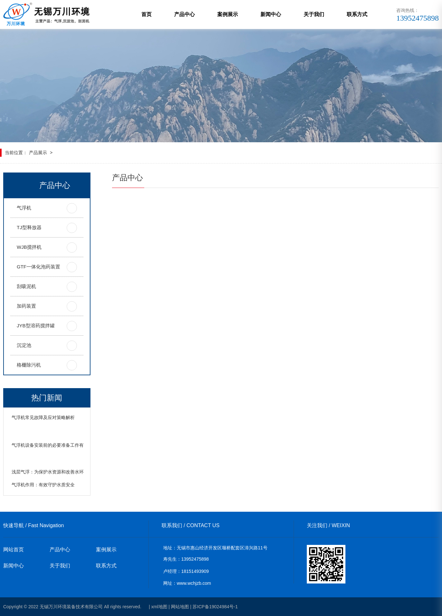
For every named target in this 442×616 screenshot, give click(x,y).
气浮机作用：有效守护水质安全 (43, 484)
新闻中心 (270, 14)
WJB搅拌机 (29, 247)
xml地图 (159, 606)
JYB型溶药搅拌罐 (36, 325)
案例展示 (227, 14)
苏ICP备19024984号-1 (215, 606)
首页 (146, 14)
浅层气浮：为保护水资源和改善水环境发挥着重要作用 (66, 471)
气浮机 (24, 207)
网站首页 (13, 549)
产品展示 (38, 152)
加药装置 (26, 306)
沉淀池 (24, 345)
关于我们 (314, 14)
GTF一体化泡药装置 (38, 266)
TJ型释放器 (29, 227)
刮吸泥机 (26, 286)
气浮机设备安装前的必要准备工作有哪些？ (54, 445)
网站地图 (180, 606)
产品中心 (184, 14)
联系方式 (357, 14)
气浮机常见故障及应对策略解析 (43, 417)
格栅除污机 (29, 365)
